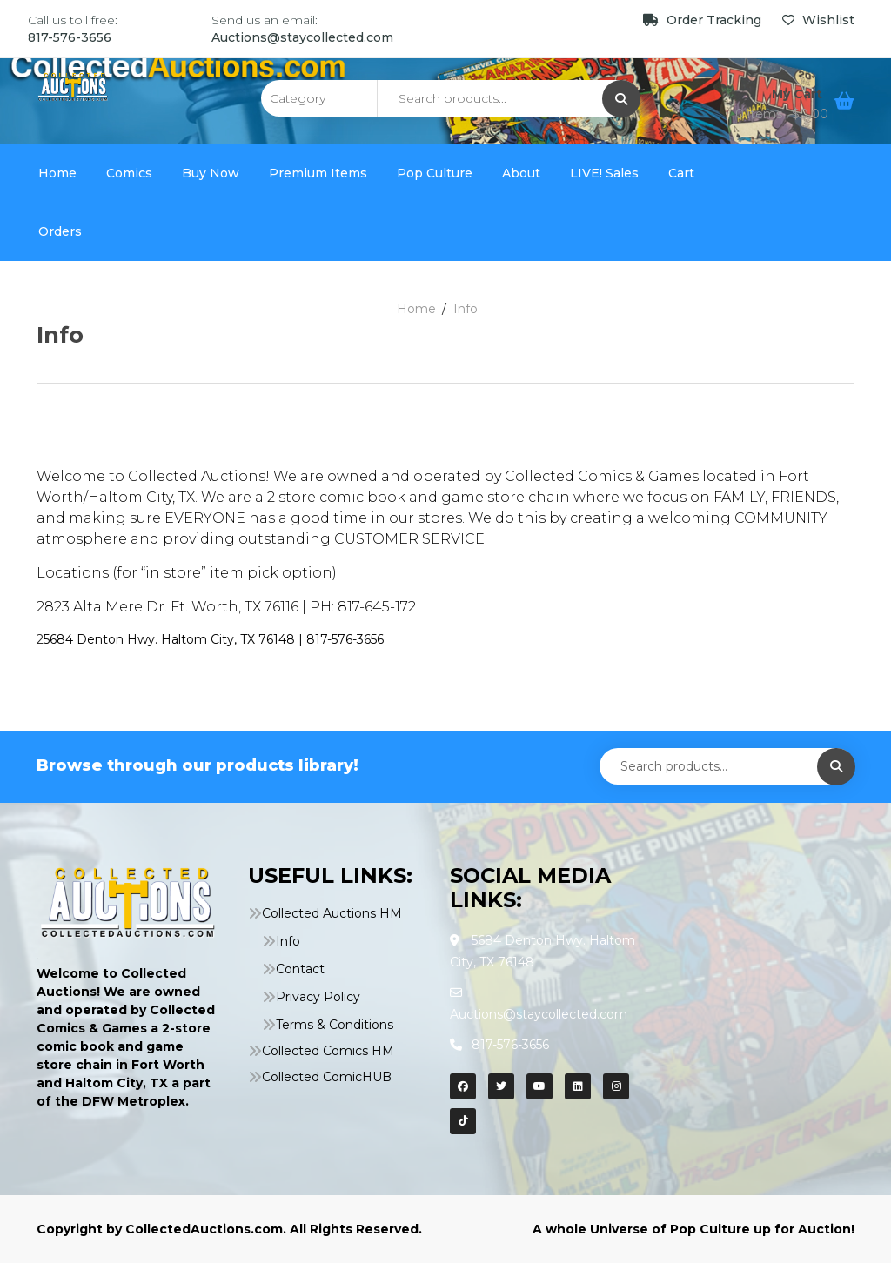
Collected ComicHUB (327, 1077)
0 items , (781, 114)
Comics (129, 173)
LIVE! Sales (604, 173)
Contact (300, 969)
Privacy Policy (318, 997)
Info (288, 941)
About (521, 173)
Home (57, 173)
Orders (60, 231)
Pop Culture (434, 173)
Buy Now (210, 173)
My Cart (799, 94)
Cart (681, 173)
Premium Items (318, 173)
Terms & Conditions (334, 1024)
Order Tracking (704, 20)
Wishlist (818, 20)
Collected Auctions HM (332, 913)
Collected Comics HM (328, 1051)
